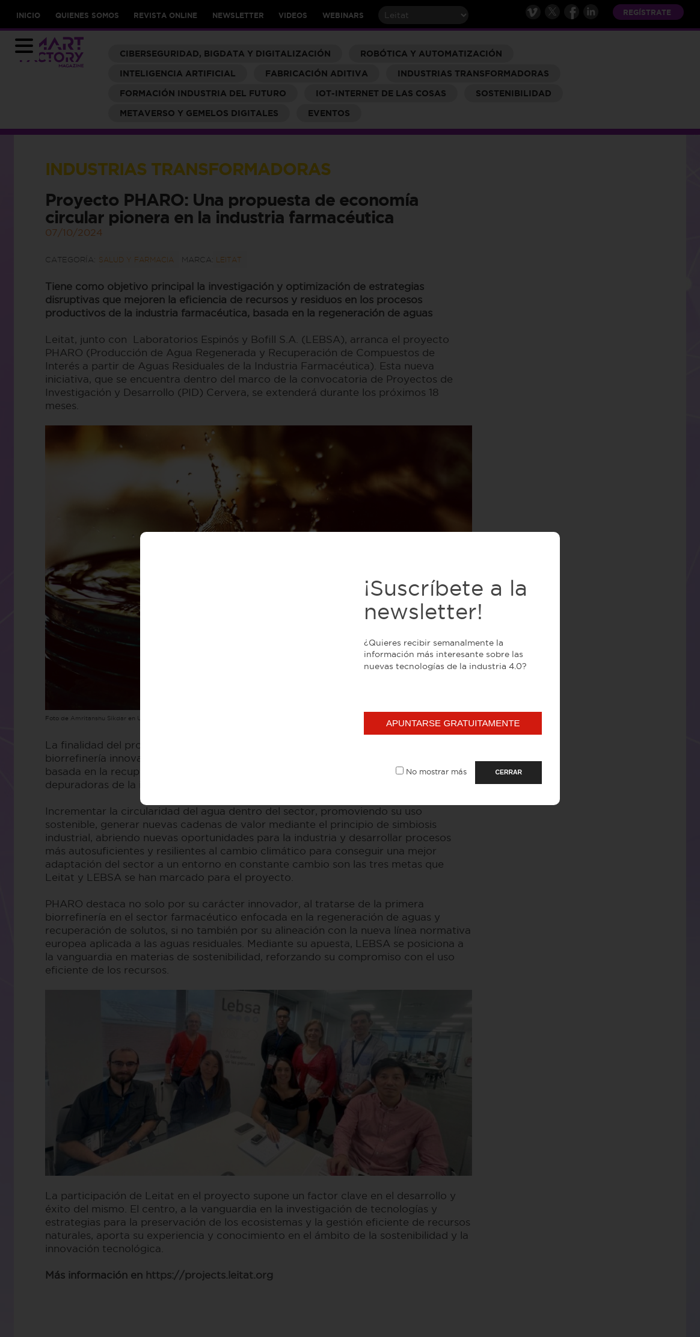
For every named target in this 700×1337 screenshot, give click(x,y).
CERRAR (508, 772)
